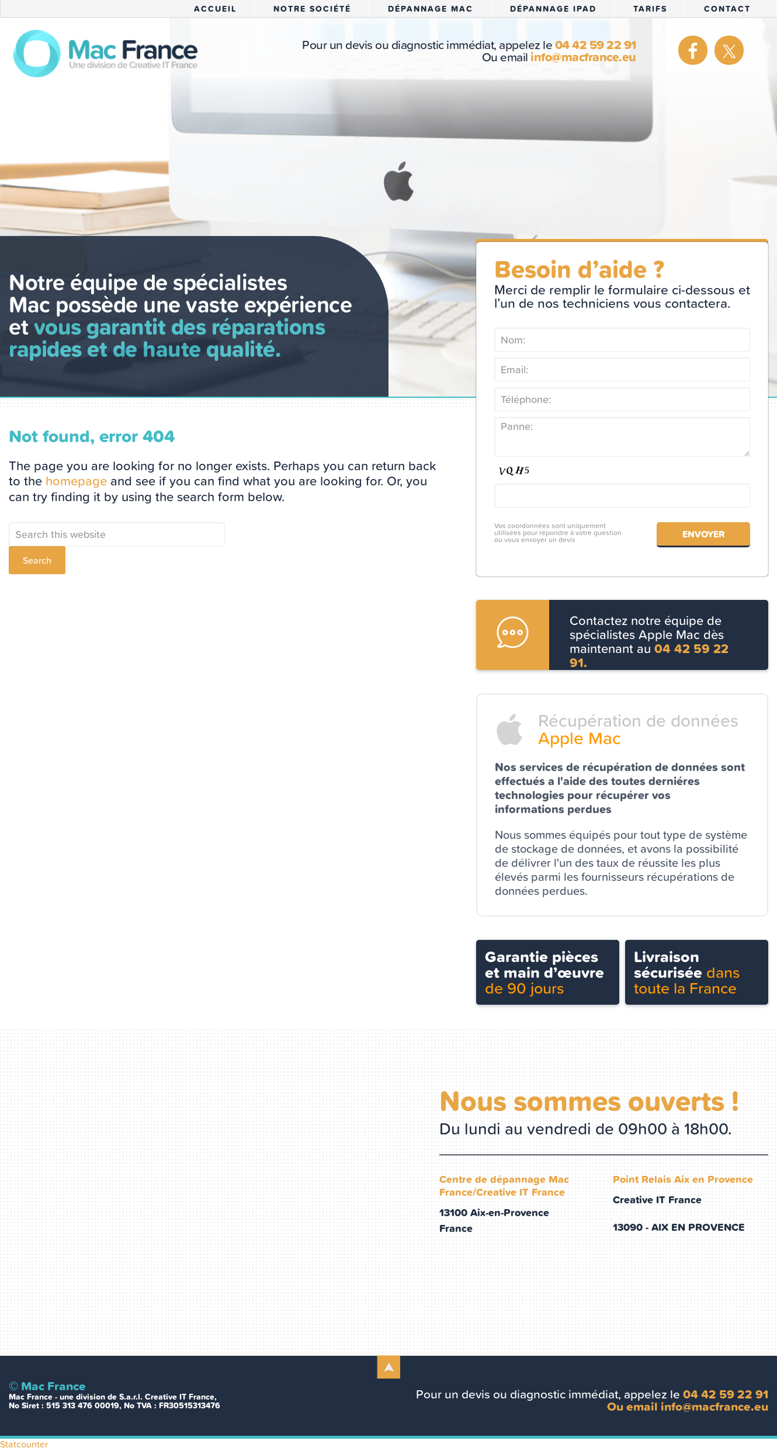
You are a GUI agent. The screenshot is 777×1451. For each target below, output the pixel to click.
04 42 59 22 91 (595, 45)
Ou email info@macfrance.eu (687, 1406)
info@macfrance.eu (584, 57)
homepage (76, 481)
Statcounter (24, 1444)
